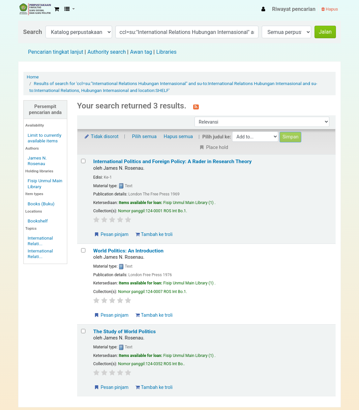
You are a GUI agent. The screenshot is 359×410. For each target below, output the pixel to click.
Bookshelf (38, 220)
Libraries (166, 52)
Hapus (329, 9)
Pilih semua (144, 136)
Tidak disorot (101, 136)
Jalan (325, 32)
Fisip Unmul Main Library (34, 9)
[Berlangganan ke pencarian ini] (196, 106)
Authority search (106, 52)
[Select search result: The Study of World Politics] (83, 331)
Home (33, 76)
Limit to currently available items (44, 137)
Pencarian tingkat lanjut (55, 52)
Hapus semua (178, 136)
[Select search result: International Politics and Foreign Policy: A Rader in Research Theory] (83, 161)
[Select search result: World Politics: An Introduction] (83, 250)
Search (32, 31)
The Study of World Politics (124, 332)
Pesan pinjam (111, 234)
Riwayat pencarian (293, 9)
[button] (56, 9)
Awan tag (141, 52)
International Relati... (40, 240)
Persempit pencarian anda (45, 109)
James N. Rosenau (37, 160)
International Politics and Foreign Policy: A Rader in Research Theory (172, 161)
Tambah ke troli (153, 234)
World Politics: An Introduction (128, 251)
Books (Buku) (41, 203)
